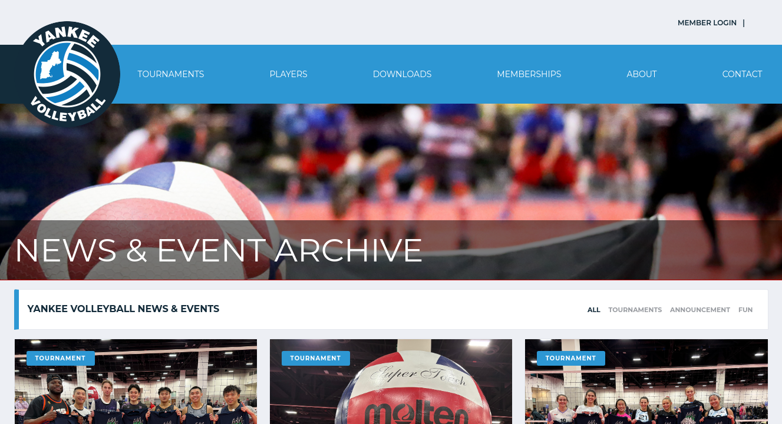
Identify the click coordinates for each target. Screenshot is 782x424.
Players (288, 74)
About (641, 74)
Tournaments (171, 74)
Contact (742, 74)
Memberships (529, 74)
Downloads (402, 74)
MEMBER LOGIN (707, 22)
